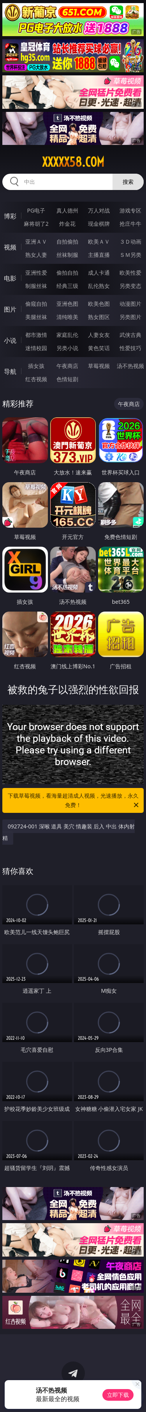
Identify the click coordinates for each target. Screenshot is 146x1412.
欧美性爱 (130, 272)
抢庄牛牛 (130, 223)
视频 (10, 247)
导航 (10, 371)
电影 (10, 278)
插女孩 (36, 366)
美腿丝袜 (36, 317)
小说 (10, 340)
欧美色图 (99, 303)
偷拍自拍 (67, 272)
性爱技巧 (130, 348)
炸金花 (67, 223)
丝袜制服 (67, 254)
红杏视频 (36, 379)
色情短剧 (67, 379)
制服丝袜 (36, 285)
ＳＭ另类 (130, 254)
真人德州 (67, 210)
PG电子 (36, 210)
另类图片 (130, 317)
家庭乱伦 (67, 334)
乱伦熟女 (99, 285)
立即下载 (118, 1394)
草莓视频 (99, 366)
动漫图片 (130, 303)
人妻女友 (99, 334)
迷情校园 (36, 348)
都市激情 (36, 334)
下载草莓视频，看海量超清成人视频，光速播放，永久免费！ (74, 801)
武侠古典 (130, 334)
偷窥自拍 (36, 303)
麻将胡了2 (36, 223)
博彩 (10, 216)
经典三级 (67, 285)
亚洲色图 (67, 303)
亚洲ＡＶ (36, 241)
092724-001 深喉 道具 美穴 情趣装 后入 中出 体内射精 (68, 832)
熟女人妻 (36, 254)
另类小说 (67, 348)
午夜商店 (67, 366)
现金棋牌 (99, 223)
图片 (10, 309)
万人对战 (99, 210)
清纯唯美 (67, 317)
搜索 (128, 181)
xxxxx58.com (73, 162)
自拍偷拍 (67, 241)
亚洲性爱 (36, 272)
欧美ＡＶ (99, 241)
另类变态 (130, 285)
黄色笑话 (99, 348)
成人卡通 (99, 272)
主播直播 (99, 254)
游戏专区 (130, 210)
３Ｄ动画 (130, 241)
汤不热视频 (130, 366)
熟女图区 (99, 317)
